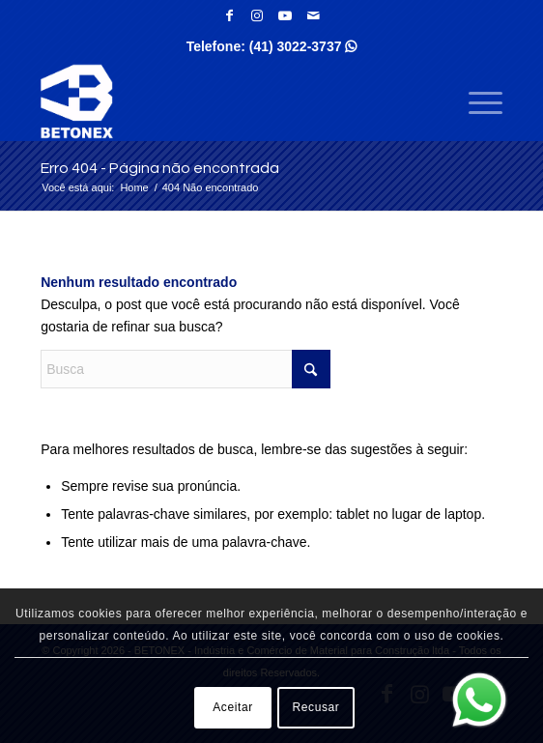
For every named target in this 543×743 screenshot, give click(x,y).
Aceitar (233, 707)
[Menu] (475, 101)
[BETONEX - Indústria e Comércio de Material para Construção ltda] (225, 101)
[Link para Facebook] (229, 15)
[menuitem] (475, 101)
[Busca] (185, 369)
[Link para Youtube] (285, 15)
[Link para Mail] (313, 15)
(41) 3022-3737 (303, 46)
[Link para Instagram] (257, 15)
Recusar (316, 707)
